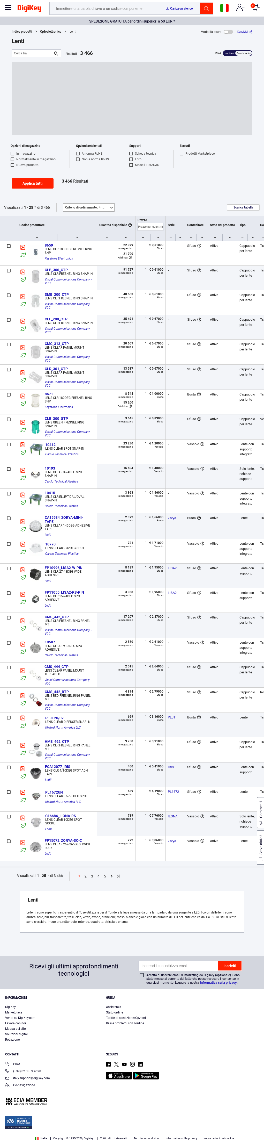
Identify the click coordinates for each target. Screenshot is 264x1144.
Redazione (12, 1039)
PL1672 (173, 792)
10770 (50, 544)
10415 (50, 493)
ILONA (172, 816)
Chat (12, 1064)
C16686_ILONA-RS (60, 816)
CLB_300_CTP (56, 270)
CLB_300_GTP (56, 418)
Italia (41, 1138)
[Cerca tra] (32, 53)
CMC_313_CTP (57, 344)
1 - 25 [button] (28, 207)
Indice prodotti (22, 31)
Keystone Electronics (59, 258)
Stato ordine (114, 1012)
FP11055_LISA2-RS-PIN (64, 592)
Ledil (48, 535)
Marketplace (13, 1012)
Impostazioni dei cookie (218, 1138)
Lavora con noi (15, 1023)
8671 (49, 394)
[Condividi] (244, 31)
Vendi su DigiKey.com (20, 1018)
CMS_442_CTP (57, 617)
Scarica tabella (243, 207)
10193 (50, 468)
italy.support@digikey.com (27, 1078)
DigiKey (10, 1007)
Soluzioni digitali (16, 1034)
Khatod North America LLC (63, 727)
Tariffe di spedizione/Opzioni (126, 1018)
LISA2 (172, 568)
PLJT (172, 717)
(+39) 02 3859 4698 (23, 1071)
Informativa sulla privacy (218, 982)
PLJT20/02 (54, 718)
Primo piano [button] (89, 207)
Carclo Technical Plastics (62, 454)
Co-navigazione (20, 1085)
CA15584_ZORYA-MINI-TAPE (64, 519)
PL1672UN (54, 792)
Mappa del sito (15, 1029)
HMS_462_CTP (57, 741)
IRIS (171, 767)
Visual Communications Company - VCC (68, 281)
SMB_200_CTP (57, 294)
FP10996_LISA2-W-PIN (63, 568)
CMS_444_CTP (56, 667)
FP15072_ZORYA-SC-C (63, 840)
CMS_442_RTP (57, 692)
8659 (49, 245)
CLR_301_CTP (56, 369)
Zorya (172, 518)
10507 (50, 642)
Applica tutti (32, 183)
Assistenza (113, 1007)
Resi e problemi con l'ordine (125, 1023)
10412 (50, 445)
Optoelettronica (50, 31)
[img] (29, 9)
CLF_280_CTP (56, 319)
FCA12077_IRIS (57, 767)
